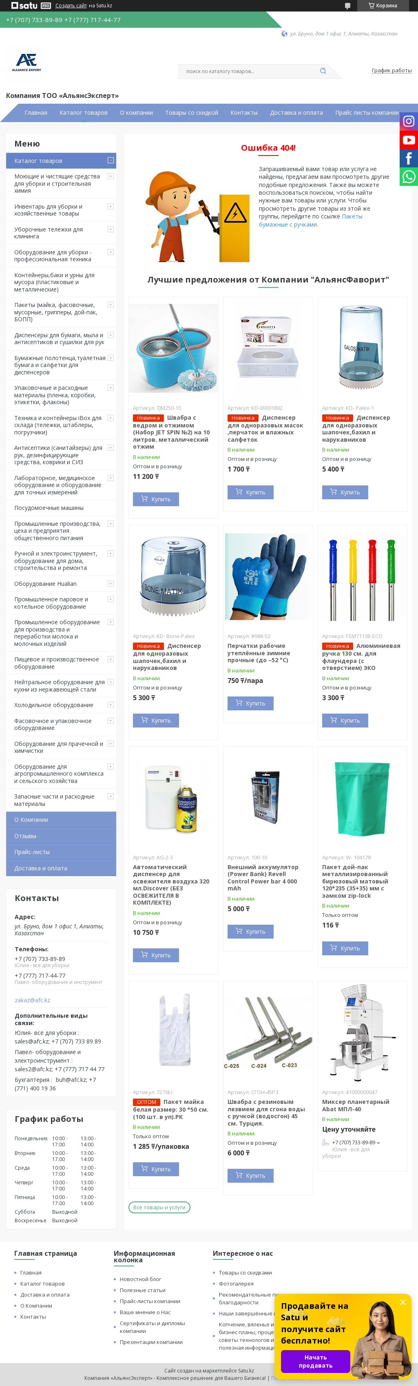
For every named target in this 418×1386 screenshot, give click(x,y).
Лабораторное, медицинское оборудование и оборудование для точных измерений (58, 485)
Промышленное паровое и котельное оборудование (51, 602)
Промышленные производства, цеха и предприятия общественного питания (57, 531)
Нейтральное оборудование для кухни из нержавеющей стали (59, 685)
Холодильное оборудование (53, 705)
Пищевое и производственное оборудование (56, 662)
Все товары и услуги (159, 1207)
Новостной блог (140, 1279)
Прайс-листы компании (150, 1301)
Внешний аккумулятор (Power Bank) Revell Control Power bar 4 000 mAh (263, 877)
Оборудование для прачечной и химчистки (58, 747)
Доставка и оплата (296, 113)
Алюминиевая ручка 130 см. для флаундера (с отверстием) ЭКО (361, 657)
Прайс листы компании (367, 113)
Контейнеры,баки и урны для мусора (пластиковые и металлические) (54, 282)
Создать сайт (71, 6)
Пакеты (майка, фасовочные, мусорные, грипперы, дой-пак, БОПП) (55, 312)
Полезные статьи (143, 1290)
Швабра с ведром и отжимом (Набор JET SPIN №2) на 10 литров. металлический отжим (171, 432)
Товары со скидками (245, 1272)
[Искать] (323, 71)
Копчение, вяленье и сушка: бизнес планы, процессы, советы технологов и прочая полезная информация (256, 1336)
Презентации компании (151, 1342)
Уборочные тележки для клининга (48, 232)
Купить (161, 499)
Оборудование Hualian (45, 583)
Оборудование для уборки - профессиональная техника (53, 255)
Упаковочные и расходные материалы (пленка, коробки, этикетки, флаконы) (55, 395)
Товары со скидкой (191, 113)
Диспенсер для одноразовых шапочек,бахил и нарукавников (356, 428)
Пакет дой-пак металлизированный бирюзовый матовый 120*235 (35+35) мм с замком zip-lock (355, 881)
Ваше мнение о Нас (145, 1312)
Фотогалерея (236, 1283)
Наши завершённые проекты (257, 1313)
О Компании (31, 819)
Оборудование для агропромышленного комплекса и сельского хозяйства (59, 774)
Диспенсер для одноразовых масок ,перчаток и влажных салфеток (265, 428)
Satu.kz (246, 1370)
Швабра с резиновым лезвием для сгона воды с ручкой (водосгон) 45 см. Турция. (266, 1112)
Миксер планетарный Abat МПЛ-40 (355, 1105)
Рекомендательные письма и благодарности (257, 1298)
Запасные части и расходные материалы (54, 800)
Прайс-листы (32, 852)
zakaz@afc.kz (32, 1000)
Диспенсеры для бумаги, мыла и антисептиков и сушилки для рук (59, 338)
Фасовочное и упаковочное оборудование (53, 724)
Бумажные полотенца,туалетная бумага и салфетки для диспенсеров (60, 365)
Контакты (244, 113)
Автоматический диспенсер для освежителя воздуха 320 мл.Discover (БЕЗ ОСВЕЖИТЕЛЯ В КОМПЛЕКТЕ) (171, 885)
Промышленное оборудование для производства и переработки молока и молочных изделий (57, 632)
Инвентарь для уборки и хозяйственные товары (48, 210)
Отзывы (25, 836)
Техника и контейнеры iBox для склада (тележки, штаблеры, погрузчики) (58, 425)
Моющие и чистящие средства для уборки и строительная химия (57, 183)
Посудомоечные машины (49, 508)
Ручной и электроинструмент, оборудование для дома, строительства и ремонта (55, 561)
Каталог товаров (84, 113)
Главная (35, 113)
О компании (136, 113)
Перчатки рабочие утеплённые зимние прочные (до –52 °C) (259, 653)
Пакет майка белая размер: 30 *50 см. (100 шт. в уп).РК (170, 1109)
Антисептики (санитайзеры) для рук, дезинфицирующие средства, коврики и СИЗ (58, 455)
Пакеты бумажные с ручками (311, 220)
